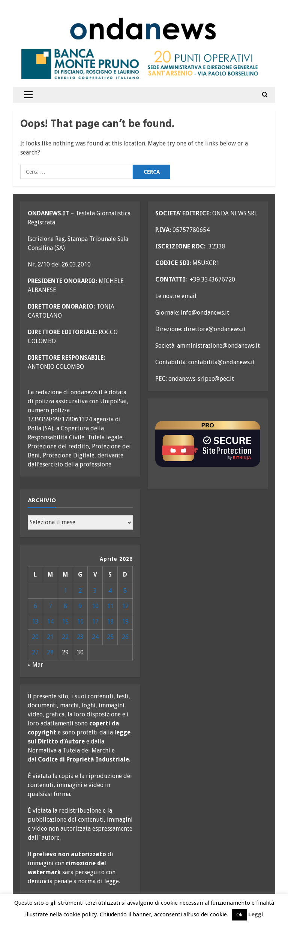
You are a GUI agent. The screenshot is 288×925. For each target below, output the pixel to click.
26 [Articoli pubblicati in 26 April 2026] (125, 636)
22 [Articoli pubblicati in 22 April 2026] (65, 636)
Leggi (255, 914)
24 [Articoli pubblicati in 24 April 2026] (95, 636)
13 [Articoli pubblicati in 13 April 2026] (35, 621)
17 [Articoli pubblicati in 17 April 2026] (95, 621)
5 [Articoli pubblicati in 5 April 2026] (125, 590)
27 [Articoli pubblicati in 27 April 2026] (35, 652)
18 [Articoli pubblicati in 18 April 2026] (110, 621)
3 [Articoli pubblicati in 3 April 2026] (95, 590)
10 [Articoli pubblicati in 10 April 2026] (95, 606)
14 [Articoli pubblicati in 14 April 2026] (50, 621)
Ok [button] (239, 914)
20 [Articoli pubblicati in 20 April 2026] (35, 636)
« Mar (35, 664)
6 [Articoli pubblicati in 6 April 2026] (35, 606)
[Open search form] (265, 94)
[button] (28, 95)
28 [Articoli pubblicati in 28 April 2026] (50, 652)
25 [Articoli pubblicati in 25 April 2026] (110, 636)
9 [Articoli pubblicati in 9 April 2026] (80, 606)
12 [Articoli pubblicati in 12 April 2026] (125, 606)
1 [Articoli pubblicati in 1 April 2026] (65, 590)
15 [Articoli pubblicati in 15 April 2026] (65, 621)
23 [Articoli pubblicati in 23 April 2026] (80, 636)
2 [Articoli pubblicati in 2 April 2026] (80, 590)
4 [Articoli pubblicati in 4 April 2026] (110, 590)
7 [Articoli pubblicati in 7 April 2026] (50, 606)
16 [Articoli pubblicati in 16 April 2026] (80, 621)
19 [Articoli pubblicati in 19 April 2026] (125, 621)
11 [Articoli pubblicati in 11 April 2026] (110, 606)
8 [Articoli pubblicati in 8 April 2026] (65, 606)
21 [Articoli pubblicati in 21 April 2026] (50, 636)
